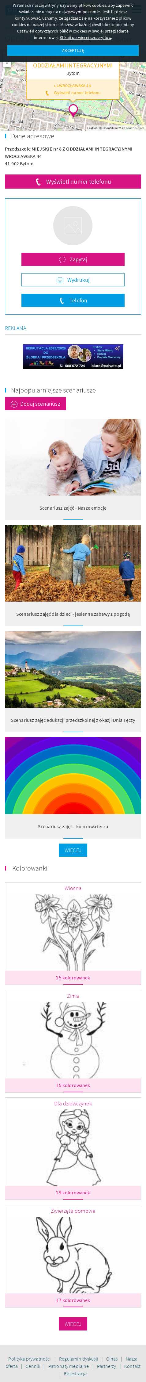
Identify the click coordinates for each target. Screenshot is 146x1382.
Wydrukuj (77, 279)
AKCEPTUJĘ (73, 50)
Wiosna (73, 888)
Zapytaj (77, 259)
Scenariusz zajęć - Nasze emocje (73, 508)
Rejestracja (75, 1373)
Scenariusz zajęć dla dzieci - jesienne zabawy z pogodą (73, 614)
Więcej (73, 850)
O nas (112, 1359)
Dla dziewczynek (73, 1103)
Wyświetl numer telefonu (78, 181)
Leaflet (92, 128)
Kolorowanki (29, 868)
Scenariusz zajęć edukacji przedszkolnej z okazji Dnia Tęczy (73, 720)
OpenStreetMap (114, 128)
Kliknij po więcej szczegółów (85, 37)
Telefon (77, 300)
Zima (73, 995)
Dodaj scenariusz (40, 403)
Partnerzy (107, 1366)
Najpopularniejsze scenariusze (53, 390)
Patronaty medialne (69, 1366)
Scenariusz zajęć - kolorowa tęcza (73, 826)
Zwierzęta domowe (73, 1210)
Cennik (33, 1366)
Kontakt (132, 1366)
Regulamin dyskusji (79, 1359)
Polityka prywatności (30, 1359)
